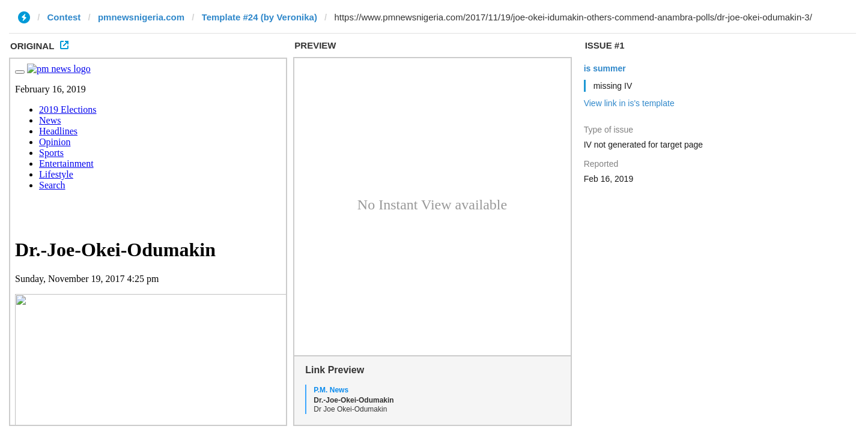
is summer (605, 68)
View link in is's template (629, 103)
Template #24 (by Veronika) (259, 17)
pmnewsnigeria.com (141, 17)
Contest (64, 17)
